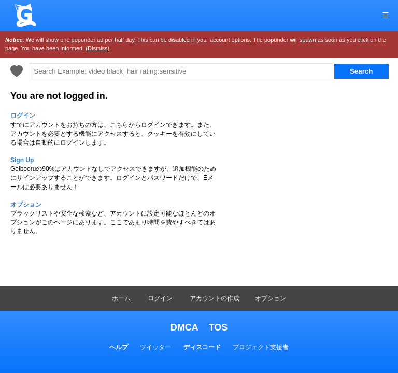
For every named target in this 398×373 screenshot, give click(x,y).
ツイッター (155, 347)
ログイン (160, 298)
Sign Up (22, 160)
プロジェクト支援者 (261, 347)
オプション (270, 298)
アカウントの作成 (214, 298)
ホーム (121, 298)
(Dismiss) (97, 48)
